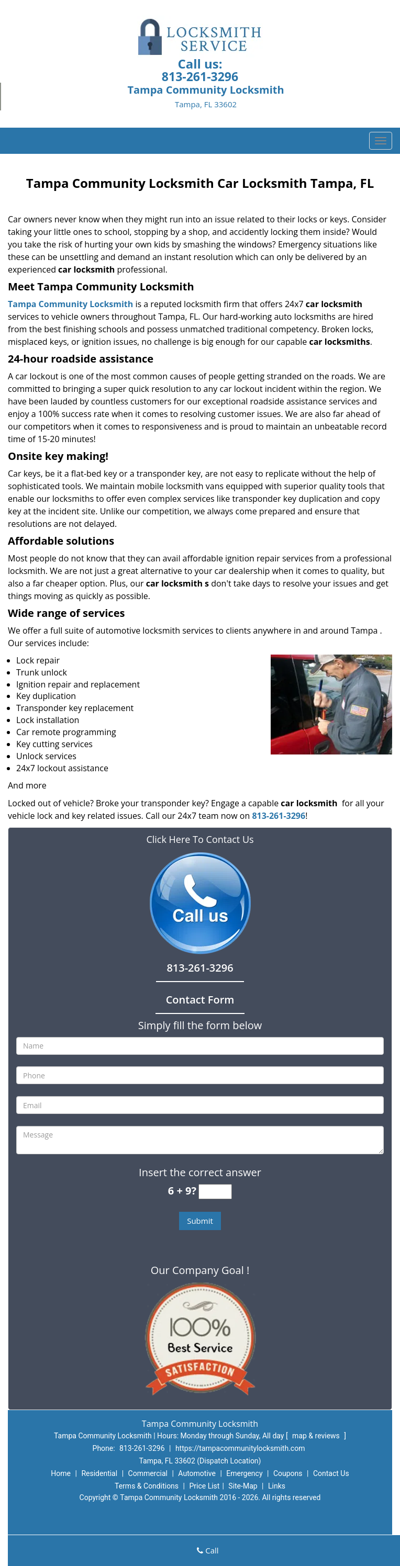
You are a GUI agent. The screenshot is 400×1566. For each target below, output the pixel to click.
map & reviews (316, 1436)
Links (276, 1486)
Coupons (288, 1473)
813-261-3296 (200, 76)
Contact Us (331, 1473)
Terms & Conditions (147, 1486)
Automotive (197, 1473)
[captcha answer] (215, 1191)
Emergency (244, 1473)
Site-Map (242, 1486)
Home (61, 1473)
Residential (99, 1473)
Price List (204, 1486)
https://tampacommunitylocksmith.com (240, 1448)
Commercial (148, 1473)
